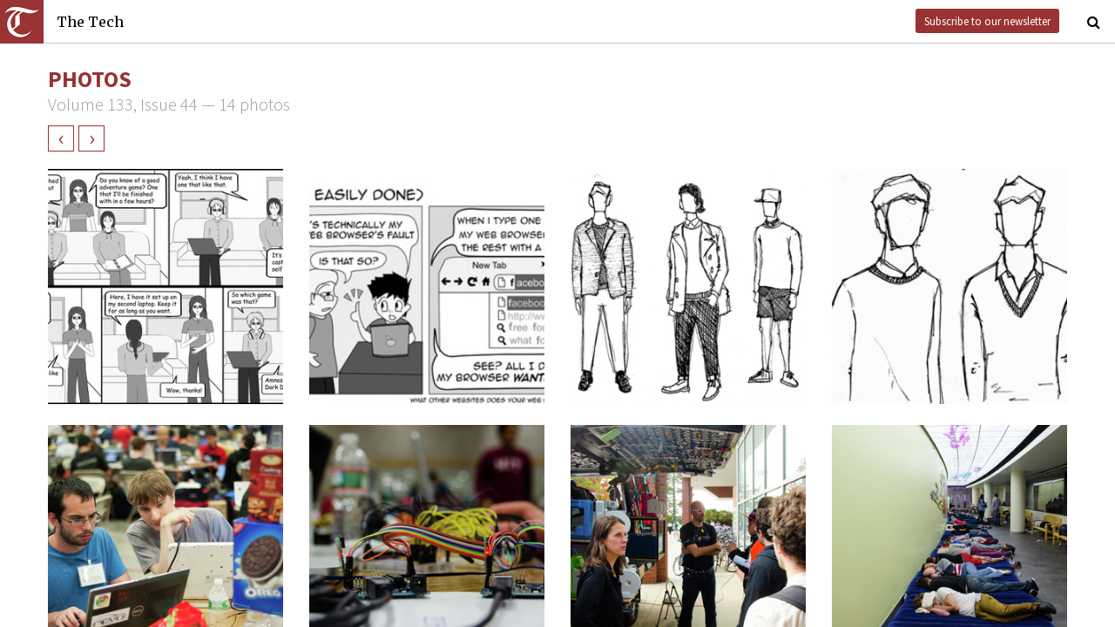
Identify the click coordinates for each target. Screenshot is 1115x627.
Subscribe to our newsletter (987, 21)
